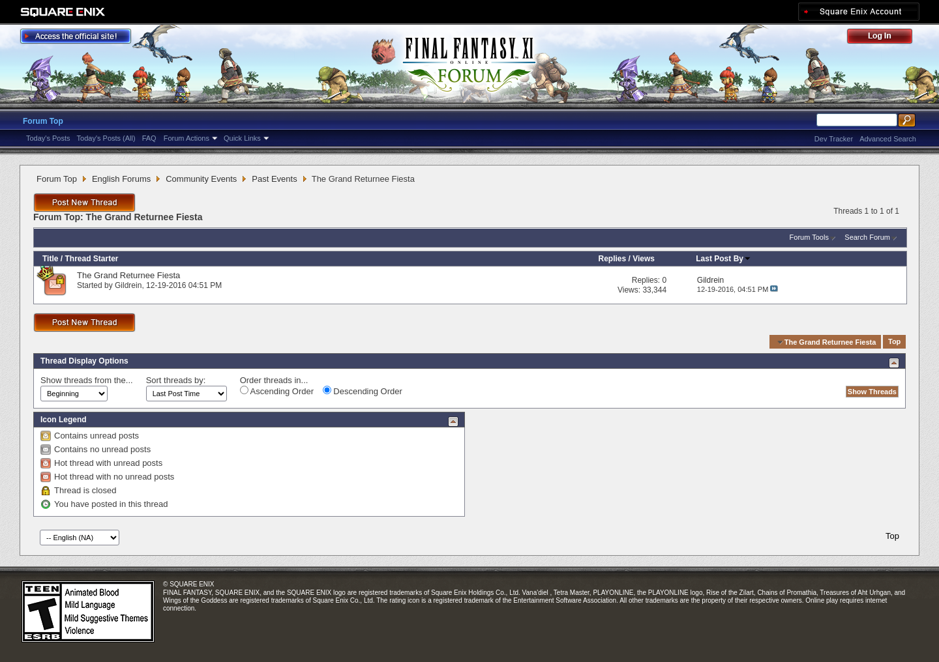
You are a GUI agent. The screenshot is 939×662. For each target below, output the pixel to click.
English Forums (121, 179)
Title (50, 258)
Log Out (886, 38)
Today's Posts (48, 138)
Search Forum (867, 237)
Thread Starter (91, 258)
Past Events (274, 179)
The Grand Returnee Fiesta (128, 275)
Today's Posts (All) (106, 138)
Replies (612, 258)
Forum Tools (809, 237)
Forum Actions (186, 138)
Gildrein (128, 285)
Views (644, 258)
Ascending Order (277, 391)
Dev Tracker (833, 139)
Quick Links (242, 138)
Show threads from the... (86, 380)
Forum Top (43, 121)
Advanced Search (887, 139)
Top (894, 342)
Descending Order (362, 391)
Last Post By (723, 258)
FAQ (149, 138)
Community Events (201, 179)
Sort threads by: (176, 380)
